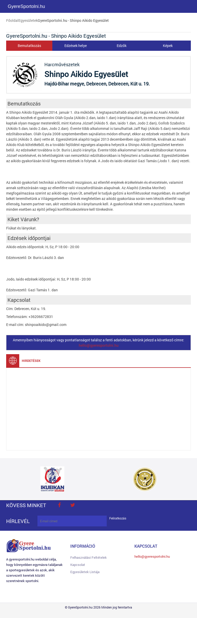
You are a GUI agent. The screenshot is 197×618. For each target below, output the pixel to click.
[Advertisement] (98, 409)
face (59, 505)
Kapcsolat (77, 564)
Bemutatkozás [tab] (29, 45)
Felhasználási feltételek (88, 557)
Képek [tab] (168, 45)
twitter (72, 505)
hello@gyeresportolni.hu (99, 345)
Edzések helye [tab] (75, 45)
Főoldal (12, 20)
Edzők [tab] (121, 45)
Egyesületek (28, 20)
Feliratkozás (117, 518)
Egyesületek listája (85, 571)
